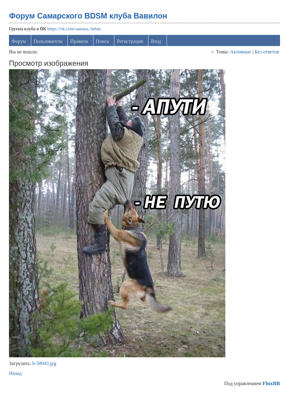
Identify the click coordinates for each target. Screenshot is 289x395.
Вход (156, 41)
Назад (15, 373)
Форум (18, 41)
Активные (240, 51)
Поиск (102, 41)
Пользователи (48, 41)
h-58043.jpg (44, 363)
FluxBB (271, 383)
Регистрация (130, 41)
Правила (79, 41)
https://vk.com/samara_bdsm (74, 28)
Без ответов (267, 51)
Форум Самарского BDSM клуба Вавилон (88, 15)
